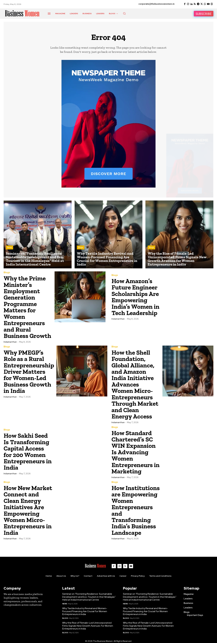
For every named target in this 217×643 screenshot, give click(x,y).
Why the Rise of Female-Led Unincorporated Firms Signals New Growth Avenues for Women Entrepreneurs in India (87, 623)
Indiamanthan (10, 341)
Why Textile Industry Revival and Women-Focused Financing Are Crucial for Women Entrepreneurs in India (84, 608)
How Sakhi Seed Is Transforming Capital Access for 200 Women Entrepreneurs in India (28, 450)
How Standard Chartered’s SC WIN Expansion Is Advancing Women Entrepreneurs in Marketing (136, 450)
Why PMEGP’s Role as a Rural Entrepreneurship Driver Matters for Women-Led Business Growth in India (29, 371)
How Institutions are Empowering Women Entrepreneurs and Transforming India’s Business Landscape (136, 508)
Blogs (80, 247)
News (9, 247)
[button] (124, 13)
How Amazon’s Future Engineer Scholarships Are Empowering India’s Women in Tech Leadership (136, 297)
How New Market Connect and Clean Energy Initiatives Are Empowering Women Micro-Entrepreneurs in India (28, 508)
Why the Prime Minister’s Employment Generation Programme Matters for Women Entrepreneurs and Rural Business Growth (27, 307)
